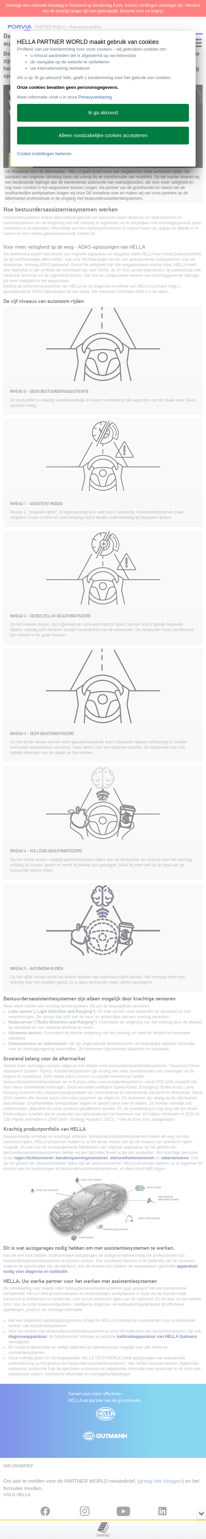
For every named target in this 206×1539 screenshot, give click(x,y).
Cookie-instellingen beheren (44, 153)
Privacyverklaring (95, 97)
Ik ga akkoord (103, 112)
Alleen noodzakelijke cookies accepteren (103, 135)
